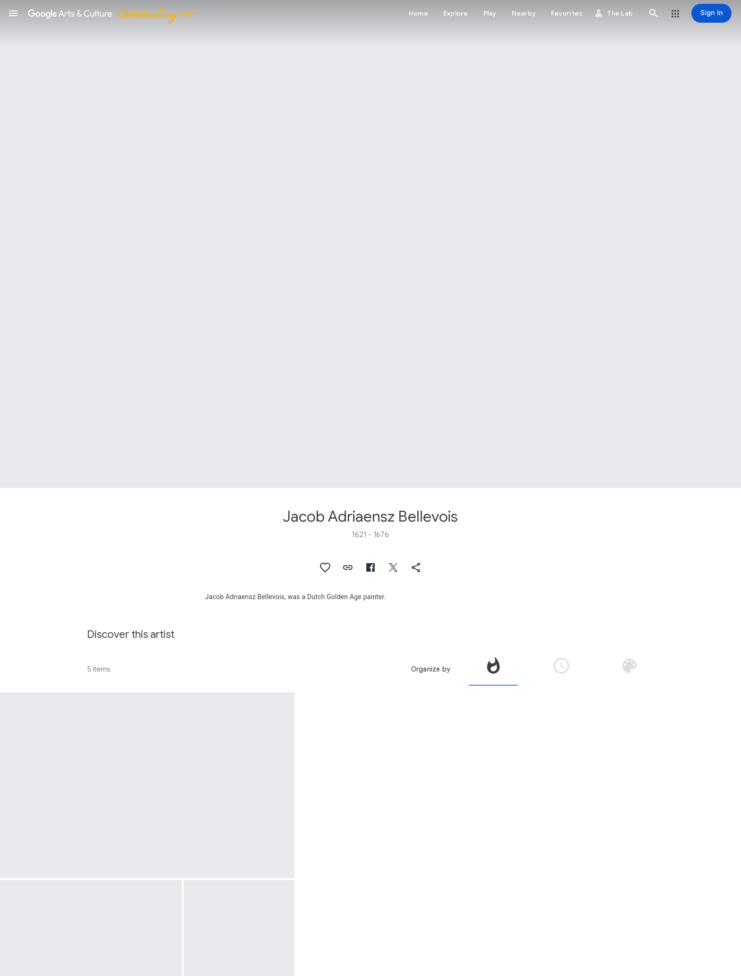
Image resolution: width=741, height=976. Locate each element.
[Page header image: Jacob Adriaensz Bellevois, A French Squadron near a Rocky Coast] (370, 244)
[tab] (493, 669)
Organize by (430, 669)
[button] (13, 13)
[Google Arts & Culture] (110, 13)
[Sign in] (711, 13)
